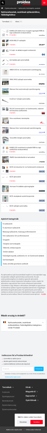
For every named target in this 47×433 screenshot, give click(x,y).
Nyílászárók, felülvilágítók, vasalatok (29, 8)
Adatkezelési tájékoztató (13, 377)
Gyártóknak (31, 400)
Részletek (23, 422)
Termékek (6, 387)
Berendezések (7, 401)
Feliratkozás (38, 369)
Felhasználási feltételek (33, 430)
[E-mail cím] (17, 369)
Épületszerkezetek (10, 8)
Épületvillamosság (9, 405)
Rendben (37, 422)
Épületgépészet (8, 396)
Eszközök (6, 392)
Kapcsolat (30, 396)
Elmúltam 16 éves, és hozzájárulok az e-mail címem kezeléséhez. (25, 374)
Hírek (28, 387)
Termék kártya (23, 33)
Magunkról (31, 391)
